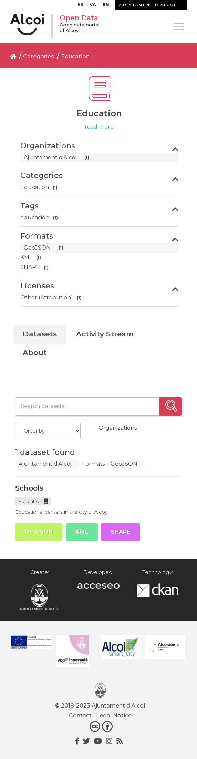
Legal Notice (114, 715)
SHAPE (120, 532)
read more (99, 127)
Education (75, 56)
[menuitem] (80, 6)
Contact (80, 715)
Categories (38, 56)
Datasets (40, 334)
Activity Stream (105, 334)
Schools (29, 488)
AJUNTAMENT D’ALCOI (147, 5)
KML (81, 532)
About (35, 352)
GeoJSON (39, 532)
